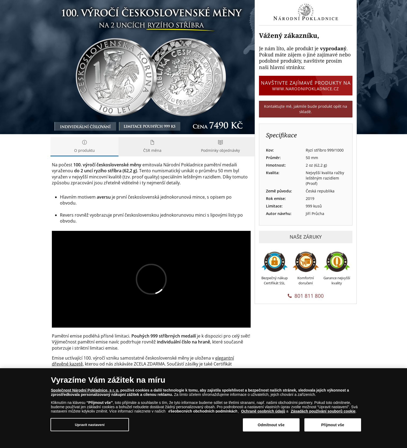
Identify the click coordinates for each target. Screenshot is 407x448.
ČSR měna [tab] (152, 146)
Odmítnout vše (271, 425)
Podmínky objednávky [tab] (220, 146)
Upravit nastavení (90, 424)
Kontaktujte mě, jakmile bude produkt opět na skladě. (305, 109)
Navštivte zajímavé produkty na (305, 85)
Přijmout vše (332, 425)
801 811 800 (306, 295)
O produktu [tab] (84, 146)
